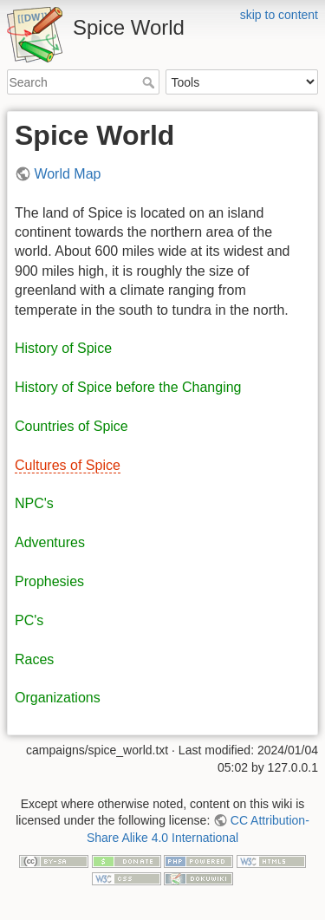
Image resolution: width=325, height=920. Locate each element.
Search (150, 82)
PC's (29, 620)
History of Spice (63, 348)
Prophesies (49, 581)
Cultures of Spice (67, 465)
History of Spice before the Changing (128, 387)
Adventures (50, 542)
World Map (67, 173)
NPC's (34, 503)
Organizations (58, 697)
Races (34, 659)
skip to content (279, 15)
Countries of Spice (71, 426)
